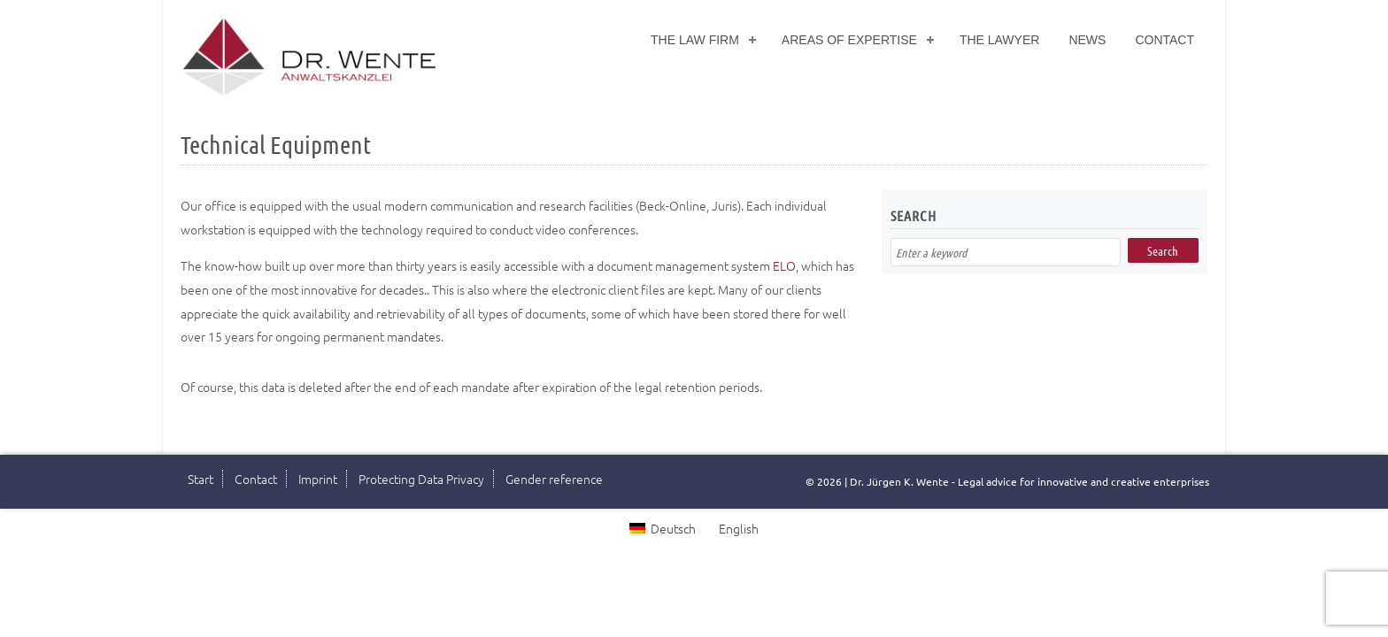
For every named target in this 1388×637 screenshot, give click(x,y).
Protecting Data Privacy (421, 478)
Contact (1164, 40)
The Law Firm (695, 40)
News (1087, 40)
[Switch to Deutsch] (663, 528)
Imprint (317, 478)
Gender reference (554, 478)
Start (200, 478)
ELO (784, 265)
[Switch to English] (736, 528)
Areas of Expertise (849, 40)
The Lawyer (1000, 40)
